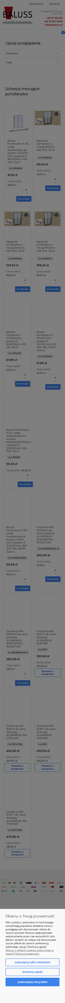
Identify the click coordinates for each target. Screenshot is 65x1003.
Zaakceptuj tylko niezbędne (32, 962)
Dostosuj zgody (32, 971)
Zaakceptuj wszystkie (32, 982)
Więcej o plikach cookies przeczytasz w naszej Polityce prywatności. (30, 952)
